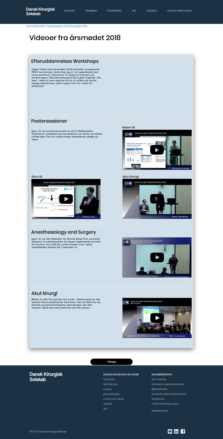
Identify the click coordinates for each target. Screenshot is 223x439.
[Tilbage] (111, 362)
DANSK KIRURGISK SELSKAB (121, 374)
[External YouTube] (156, 88)
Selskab (33, 13)
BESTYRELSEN (110, 384)
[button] (134, 10)
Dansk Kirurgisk (41, 9)
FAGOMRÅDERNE (162, 374)
